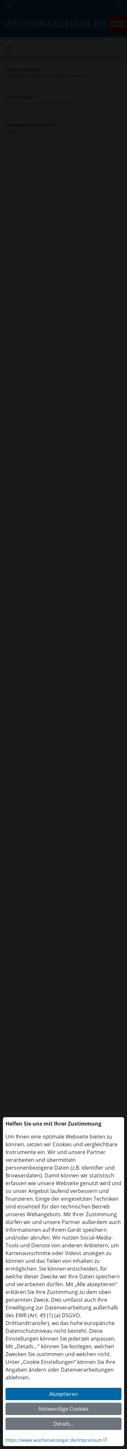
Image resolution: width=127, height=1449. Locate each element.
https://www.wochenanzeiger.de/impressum (54, 1440)
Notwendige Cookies (64, 1408)
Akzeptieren (63, 1394)
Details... (63, 1423)
